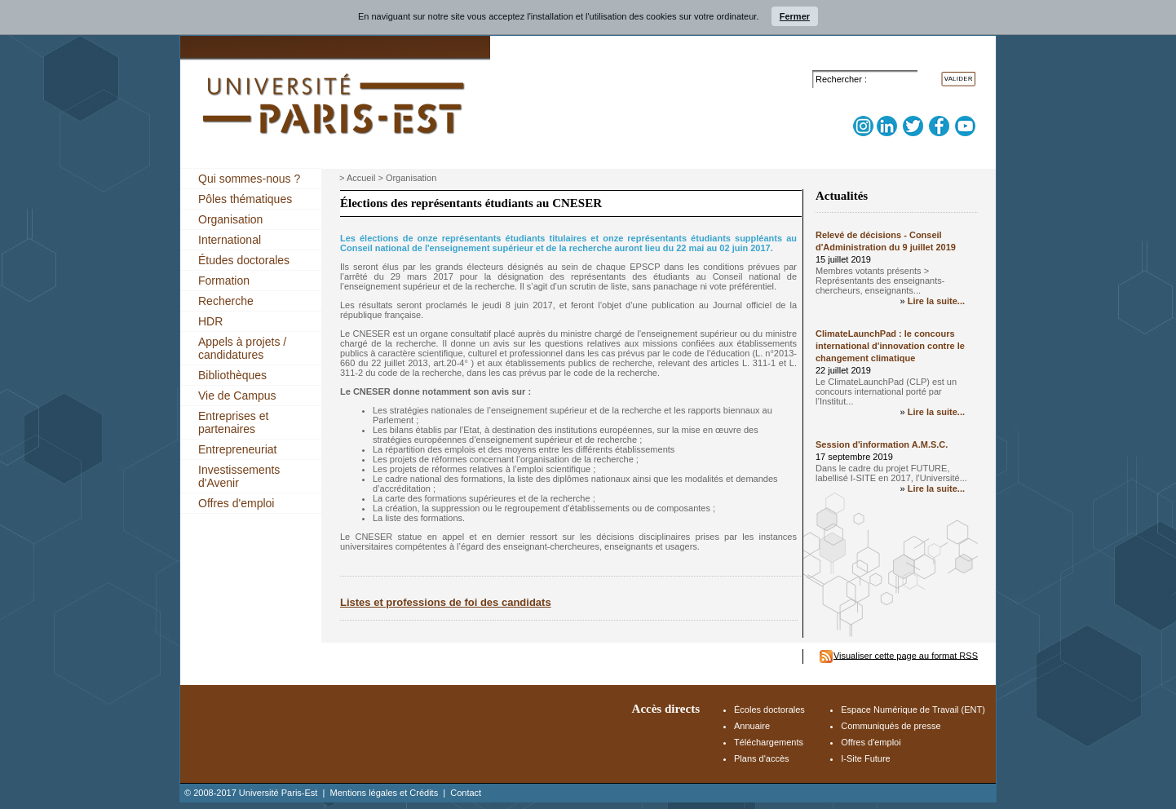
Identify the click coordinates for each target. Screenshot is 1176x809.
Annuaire (752, 726)
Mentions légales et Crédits (383, 793)
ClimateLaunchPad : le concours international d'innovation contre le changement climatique (890, 346)
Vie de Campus (237, 395)
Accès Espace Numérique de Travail (903, 59)
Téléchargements (768, 742)
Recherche (226, 300)
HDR (210, 321)
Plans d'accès (761, 758)
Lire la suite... (936, 301)
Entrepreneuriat (237, 449)
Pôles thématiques (245, 199)
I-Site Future (866, 758)
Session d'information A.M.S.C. (882, 444)
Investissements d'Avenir (239, 476)
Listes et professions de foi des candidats (445, 602)
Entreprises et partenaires (233, 422)
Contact (465, 793)
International (229, 239)
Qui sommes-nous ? (249, 178)
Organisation (230, 219)
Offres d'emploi (236, 503)
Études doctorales (244, 260)
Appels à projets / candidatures (242, 348)
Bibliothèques (232, 375)
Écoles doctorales (769, 709)
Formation (224, 280)
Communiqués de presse (890, 726)
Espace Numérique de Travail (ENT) (913, 709)
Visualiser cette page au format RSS (905, 655)
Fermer (795, 16)
